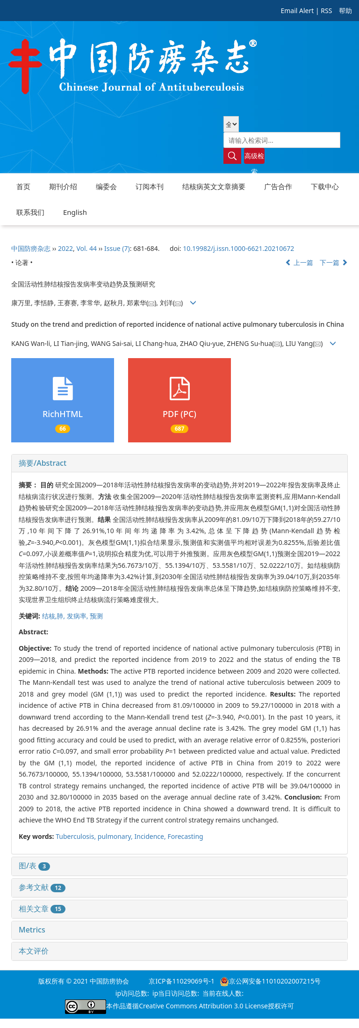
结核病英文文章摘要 (213, 186)
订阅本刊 (150, 186)
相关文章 (42, 908)
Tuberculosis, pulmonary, (95, 836)
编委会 (106, 186)
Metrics (32, 930)
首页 (23, 186)
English (75, 212)
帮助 (345, 10)
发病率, (78, 615)
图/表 (34, 865)
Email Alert (297, 10)
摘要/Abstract (42, 463)
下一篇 (334, 262)
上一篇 (299, 262)
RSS (326, 10)
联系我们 (30, 212)
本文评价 (34, 951)
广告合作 (278, 186)
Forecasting (185, 836)
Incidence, (150, 836)
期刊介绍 (63, 186)
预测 (96, 615)
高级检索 (254, 157)
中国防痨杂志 (30, 248)
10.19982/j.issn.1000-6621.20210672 (238, 248)
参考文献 (42, 887)
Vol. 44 (86, 248)
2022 (65, 248)
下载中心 (325, 186)
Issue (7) (117, 248)
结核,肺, (54, 615)
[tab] (179, 463)
